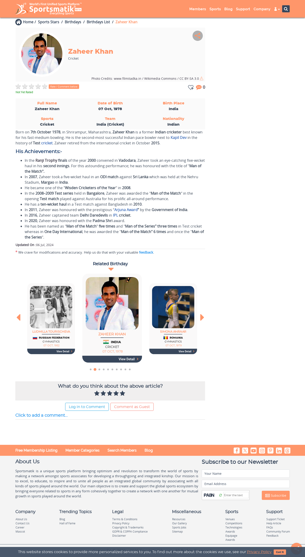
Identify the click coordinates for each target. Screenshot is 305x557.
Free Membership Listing (36, 450)
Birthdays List (98, 21)
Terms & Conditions (124, 519)
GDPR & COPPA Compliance (130, 531)
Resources (178, 519)
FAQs (269, 527)
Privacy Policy (259, 552)
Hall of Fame (67, 523)
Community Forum (278, 531)
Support (243, 9)
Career (20, 527)
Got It (280, 552)
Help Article (273, 523)
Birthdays (73, 21)
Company (262, 9)
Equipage (231, 536)
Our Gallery (179, 523)
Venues (230, 519)
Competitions (233, 523)
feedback (146, 252)
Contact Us (22, 523)
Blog (228, 9)
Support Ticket (275, 519)
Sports (215, 9)
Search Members (121, 450)
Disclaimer (119, 536)
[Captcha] (236, 495)
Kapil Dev (179, 137)
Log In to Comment (87, 407)
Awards (230, 531)
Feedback (272, 536)
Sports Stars (48, 21)
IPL (115, 215)
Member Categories (82, 450)
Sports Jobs (179, 527)
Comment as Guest (132, 407)
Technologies (233, 527)
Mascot (20, 531)
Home (28, 21)
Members (197, 9)
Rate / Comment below (64, 86)
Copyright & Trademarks (128, 527)
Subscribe (275, 495)
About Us (21, 519)
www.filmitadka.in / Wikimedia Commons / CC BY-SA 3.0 (145, 78)
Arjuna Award (126, 209)
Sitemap (177, 531)
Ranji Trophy (46, 160)
